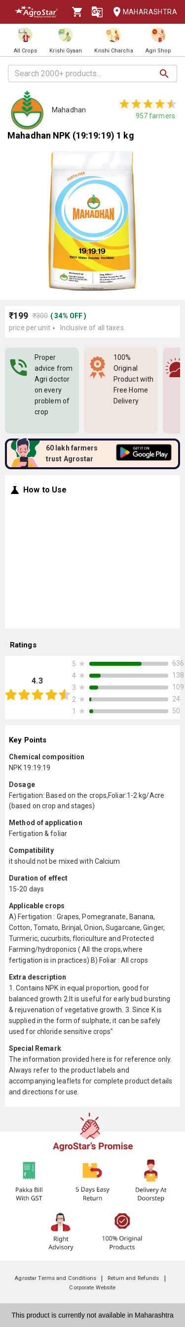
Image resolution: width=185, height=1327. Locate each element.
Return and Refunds (133, 1278)
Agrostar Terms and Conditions (55, 1278)
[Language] (97, 12)
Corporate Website (92, 1287)
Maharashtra (142, 12)
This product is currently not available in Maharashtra (92, 1315)
